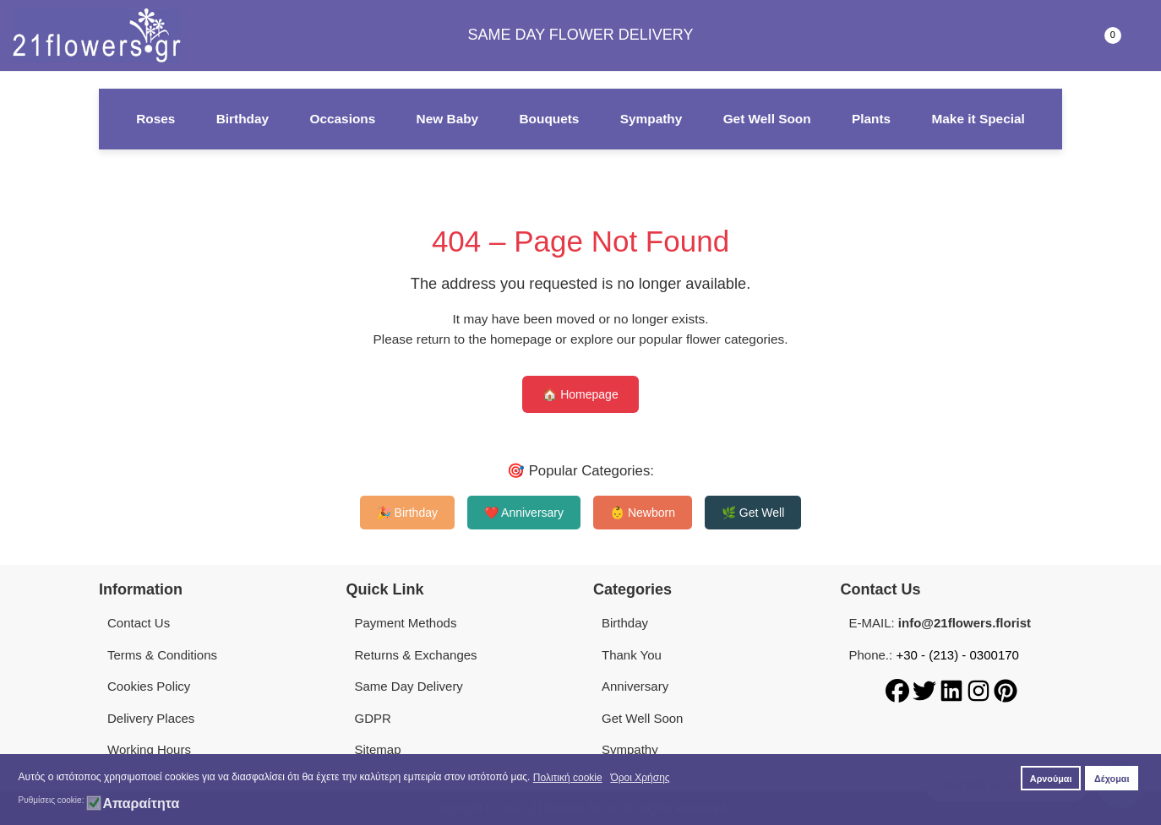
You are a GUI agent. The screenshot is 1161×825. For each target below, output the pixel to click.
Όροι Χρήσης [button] (639, 778)
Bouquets (549, 118)
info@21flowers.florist (964, 623)
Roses (155, 118)
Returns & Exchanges (416, 655)
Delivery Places (150, 718)
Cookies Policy (148, 686)
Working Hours (149, 749)
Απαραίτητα (140, 804)
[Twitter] (926, 690)
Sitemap (378, 749)
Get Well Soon (767, 118)
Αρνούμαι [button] (1051, 778)
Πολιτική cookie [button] (567, 778)
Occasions (342, 118)
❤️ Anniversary (524, 512)
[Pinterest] (1005, 690)
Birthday (242, 118)
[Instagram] (980, 690)
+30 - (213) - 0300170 (957, 655)
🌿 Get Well (753, 512)
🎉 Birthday (407, 512)
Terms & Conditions (162, 655)
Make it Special (977, 118)
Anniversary (635, 686)
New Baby (448, 118)
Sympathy (651, 118)
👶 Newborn (642, 512)
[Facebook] (899, 690)
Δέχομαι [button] (1111, 778)
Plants (871, 118)
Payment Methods (406, 623)
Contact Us (138, 623)
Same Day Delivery (409, 686)
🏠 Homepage (580, 394)
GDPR (373, 718)
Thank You (632, 655)
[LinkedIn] (953, 690)
